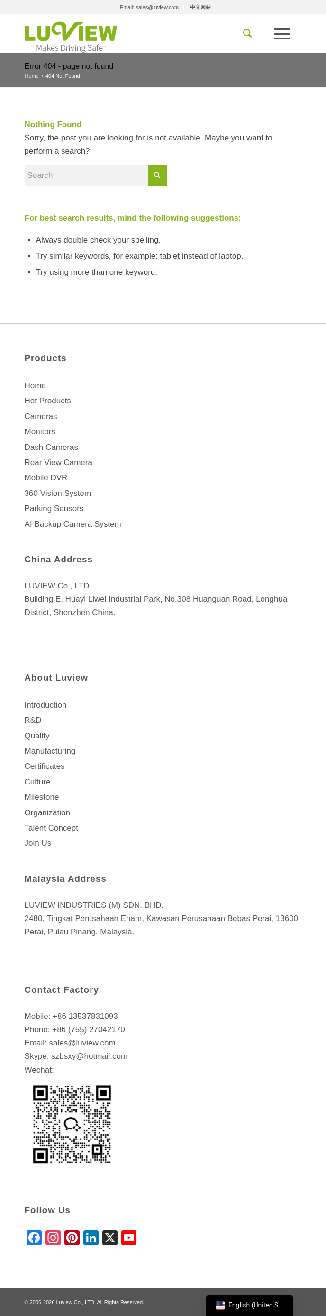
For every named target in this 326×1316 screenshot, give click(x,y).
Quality (37, 735)
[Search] (247, 34)
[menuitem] (149, 7)
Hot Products (48, 400)
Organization (47, 812)
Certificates (45, 766)
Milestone (42, 797)
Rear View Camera (58, 462)
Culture (38, 781)
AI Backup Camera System (73, 524)
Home (35, 385)
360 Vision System (58, 493)
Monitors (40, 431)
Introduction (46, 704)
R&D (33, 720)
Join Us (38, 843)
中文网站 (200, 7)
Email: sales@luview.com (149, 7)
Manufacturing (50, 751)
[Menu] (282, 34)
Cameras (41, 416)
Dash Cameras (51, 447)
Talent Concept (51, 827)
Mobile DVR (46, 477)
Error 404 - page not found (69, 66)
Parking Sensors (54, 508)
